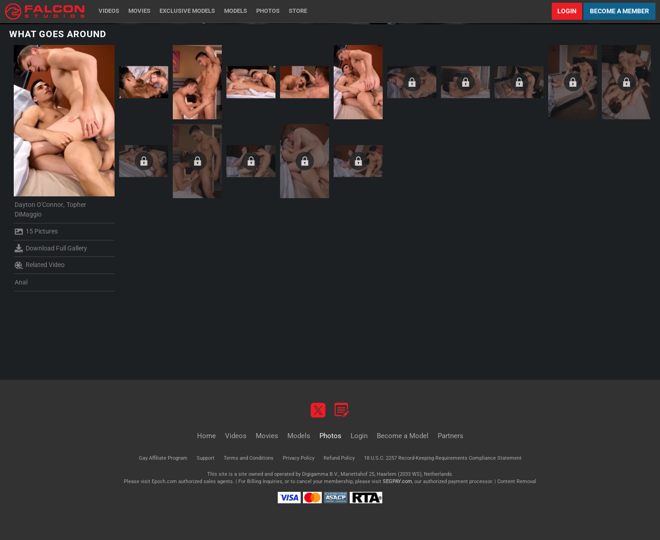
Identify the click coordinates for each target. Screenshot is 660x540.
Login (567, 11)
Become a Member (619, 11)
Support (205, 458)
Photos (268, 10)
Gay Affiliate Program (163, 458)
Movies (139, 10)
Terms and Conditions (249, 458)
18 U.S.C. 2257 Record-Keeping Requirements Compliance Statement (443, 458)
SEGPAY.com (397, 481)
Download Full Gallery (51, 248)
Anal (21, 282)
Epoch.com (164, 481)
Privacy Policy (298, 458)
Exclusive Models (187, 10)
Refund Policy (339, 458)
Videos (109, 10)
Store (298, 10)
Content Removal (516, 481)
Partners (450, 436)
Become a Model (403, 436)
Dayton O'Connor (39, 204)
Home (206, 436)
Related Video (40, 265)
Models (235, 10)
